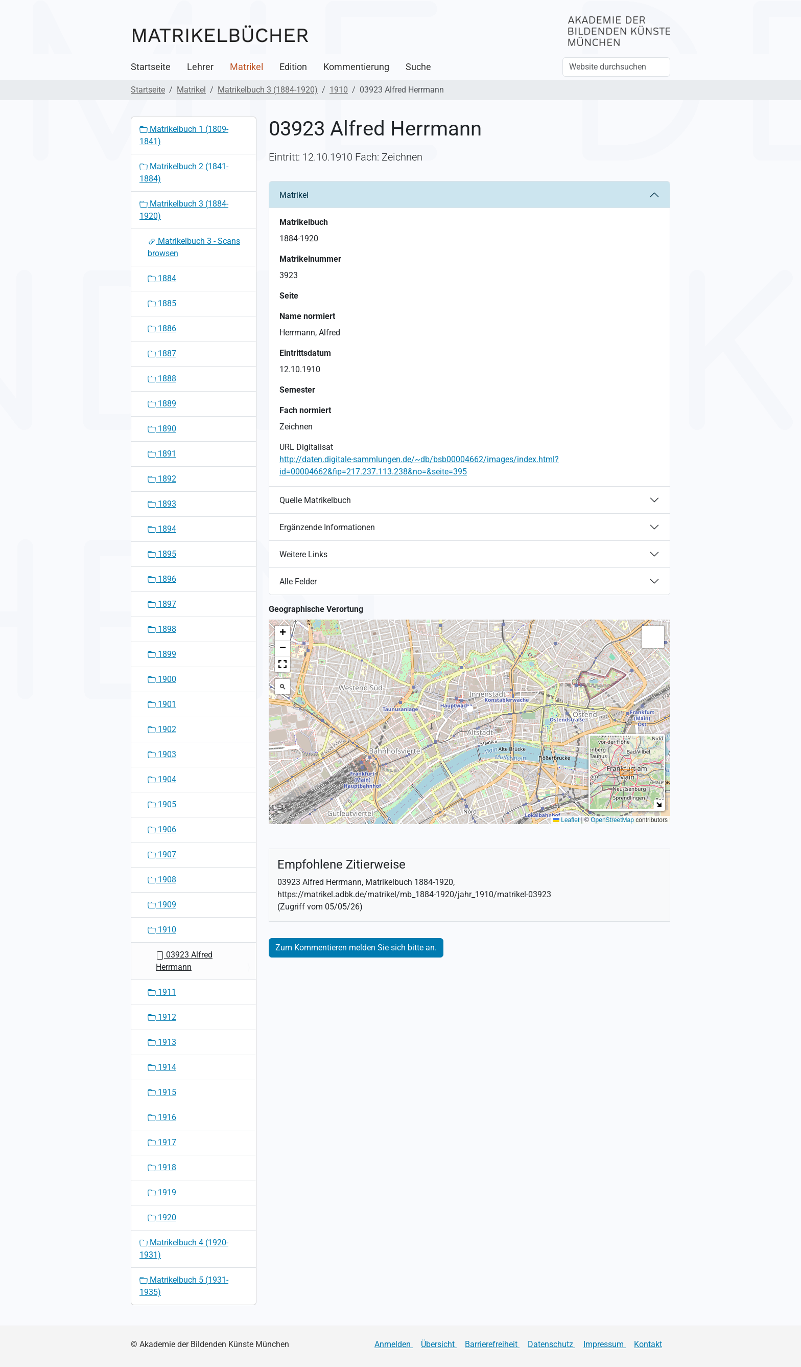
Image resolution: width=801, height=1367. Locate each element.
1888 (162, 378)
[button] (470, 711)
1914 (162, 1067)
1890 (162, 429)
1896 (162, 579)
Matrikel (246, 67)
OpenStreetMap (612, 820)
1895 (162, 554)
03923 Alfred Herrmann (184, 961)
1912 (162, 1017)
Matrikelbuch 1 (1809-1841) (183, 135)
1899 (162, 654)
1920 (162, 1217)
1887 (162, 353)
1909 (162, 904)
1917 (162, 1142)
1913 (162, 1042)
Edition (293, 67)
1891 (162, 454)
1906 (162, 829)
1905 (162, 804)
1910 (338, 90)
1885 (162, 303)
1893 (162, 504)
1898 (162, 629)
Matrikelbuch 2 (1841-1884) (183, 173)
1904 (162, 779)
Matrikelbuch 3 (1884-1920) (268, 90)
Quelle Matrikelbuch (315, 500)
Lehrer (200, 67)
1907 (162, 854)
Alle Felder (298, 581)
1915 (162, 1092)
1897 (162, 604)
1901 (162, 704)
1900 (162, 679)
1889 (162, 403)
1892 (162, 479)
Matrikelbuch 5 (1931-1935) (183, 1286)
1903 (162, 754)
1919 (162, 1192)
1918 (162, 1167)
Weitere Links (303, 554)
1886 (162, 328)
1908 (162, 879)
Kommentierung (356, 67)
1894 (162, 529)
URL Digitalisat (306, 447)
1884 (162, 278)
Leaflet (566, 820)
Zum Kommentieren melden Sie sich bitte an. (356, 947)
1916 (162, 1117)
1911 (162, 992)
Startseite (151, 67)
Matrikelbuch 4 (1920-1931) (183, 1249)
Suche (418, 67)
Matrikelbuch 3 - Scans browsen (194, 247)
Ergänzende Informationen (327, 527)
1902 (162, 729)
